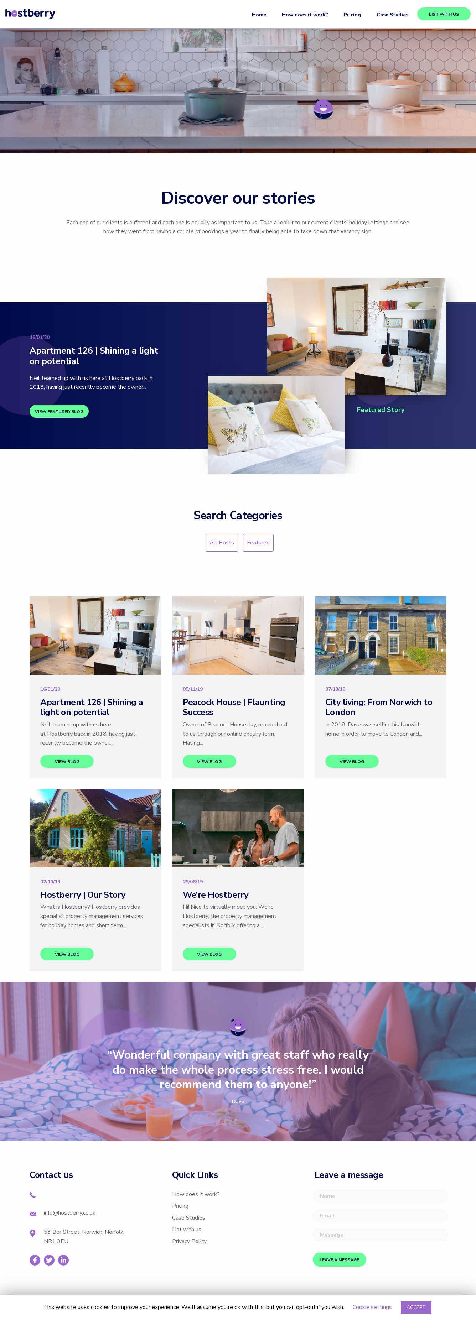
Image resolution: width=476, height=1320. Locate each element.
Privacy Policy (189, 1241)
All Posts (221, 543)
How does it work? (305, 14)
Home (259, 14)
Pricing (352, 14)
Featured (258, 543)
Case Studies (392, 14)
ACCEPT (416, 1307)
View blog (67, 762)
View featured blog (59, 411)
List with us (444, 14)
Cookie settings (372, 1307)
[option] (238, 1077)
